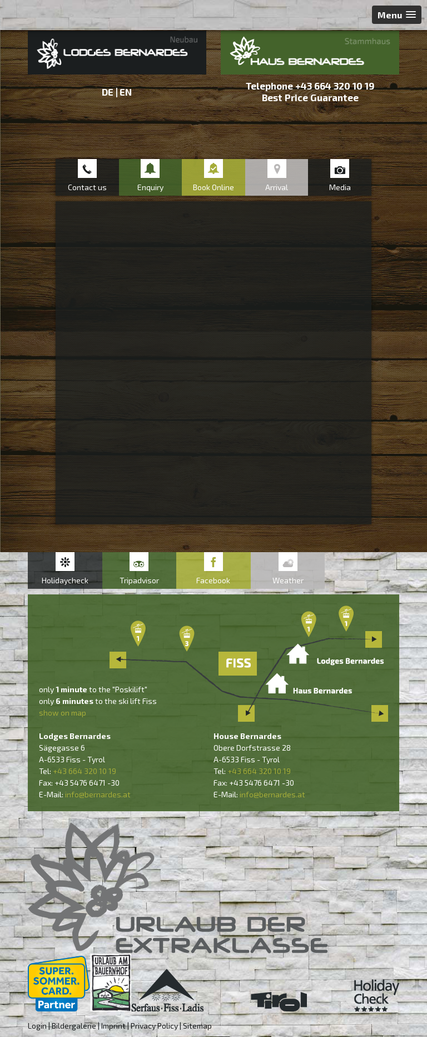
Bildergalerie (74, 1025)
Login (37, 1025)
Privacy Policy (154, 1025)
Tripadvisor (139, 580)
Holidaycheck (65, 580)
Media (340, 187)
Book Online (213, 187)
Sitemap (197, 1025)
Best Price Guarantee (310, 97)
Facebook (213, 580)
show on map (62, 712)
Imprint (113, 1025)
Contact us (87, 187)
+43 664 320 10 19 (335, 85)
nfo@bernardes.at (99, 794)
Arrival (276, 187)
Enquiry (150, 187)
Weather (288, 580)
